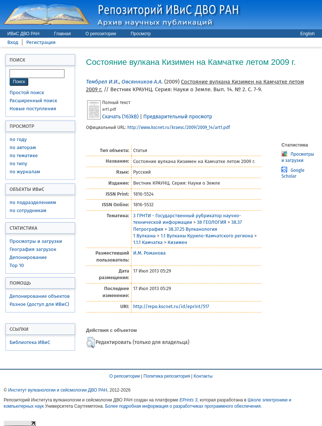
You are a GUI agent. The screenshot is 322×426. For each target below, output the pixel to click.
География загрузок (33, 249)
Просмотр (141, 33)
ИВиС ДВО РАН (23, 33)
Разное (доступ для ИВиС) (39, 304)
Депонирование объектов (40, 296)
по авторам (23, 147)
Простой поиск (27, 92)
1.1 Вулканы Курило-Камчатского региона (207, 235)
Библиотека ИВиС (30, 342)
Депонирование (28, 257)
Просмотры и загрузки (36, 241)
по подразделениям (33, 202)
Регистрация (41, 42)
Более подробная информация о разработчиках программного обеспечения (183, 406)
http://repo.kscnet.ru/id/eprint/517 (171, 306)
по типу (18, 163)
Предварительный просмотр (177, 117)
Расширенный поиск (33, 100)
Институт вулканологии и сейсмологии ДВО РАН (57, 390)
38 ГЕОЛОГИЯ (211, 222)
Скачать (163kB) (120, 117)
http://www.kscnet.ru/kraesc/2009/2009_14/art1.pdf (178, 127)
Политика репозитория (167, 376)
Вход (12, 42)
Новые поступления (33, 108)
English (307, 33)
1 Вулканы (144, 235)
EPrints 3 (188, 400)
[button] (90, 342)
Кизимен (177, 242)
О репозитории (100, 33)
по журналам (25, 171)
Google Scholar (292, 173)
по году (18, 139)
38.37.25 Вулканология (192, 229)
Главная (62, 33)
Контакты (203, 376)
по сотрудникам (28, 210)
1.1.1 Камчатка (148, 242)
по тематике (24, 155)
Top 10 (17, 265)
